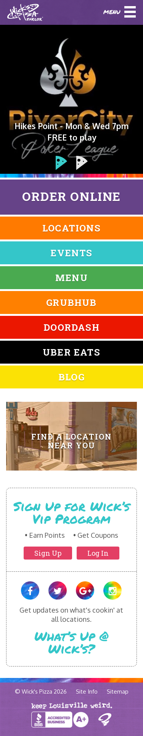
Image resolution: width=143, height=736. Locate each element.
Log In (98, 553)
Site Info (87, 691)
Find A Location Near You (71, 441)
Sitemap (118, 691)
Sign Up (47, 553)
